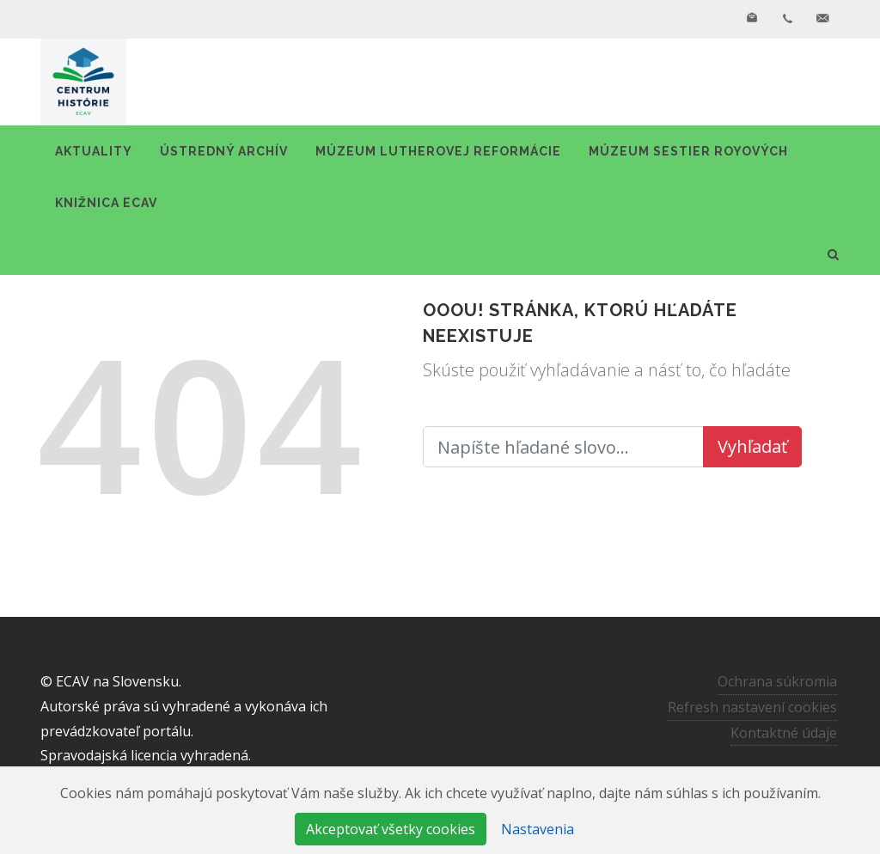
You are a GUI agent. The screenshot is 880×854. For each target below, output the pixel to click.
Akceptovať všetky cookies (390, 829)
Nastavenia (537, 829)
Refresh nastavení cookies (752, 706)
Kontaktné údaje (783, 732)
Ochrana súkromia (777, 681)
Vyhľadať (752, 446)
